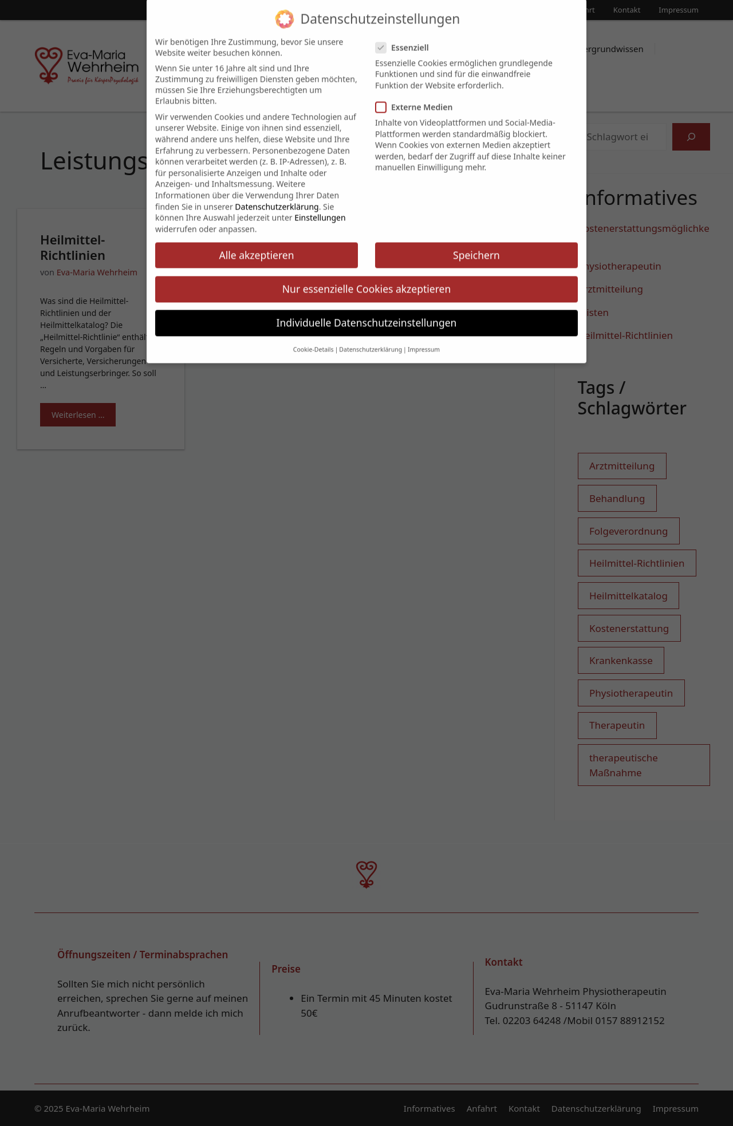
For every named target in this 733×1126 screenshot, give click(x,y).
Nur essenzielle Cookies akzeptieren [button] (366, 280)
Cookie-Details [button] (313, 342)
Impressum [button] (424, 342)
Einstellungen (319, 209)
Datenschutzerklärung (276, 198)
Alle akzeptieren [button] (256, 247)
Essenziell (405, 39)
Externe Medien (417, 99)
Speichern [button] (476, 247)
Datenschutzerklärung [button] (370, 342)
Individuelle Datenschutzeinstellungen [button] (367, 314)
